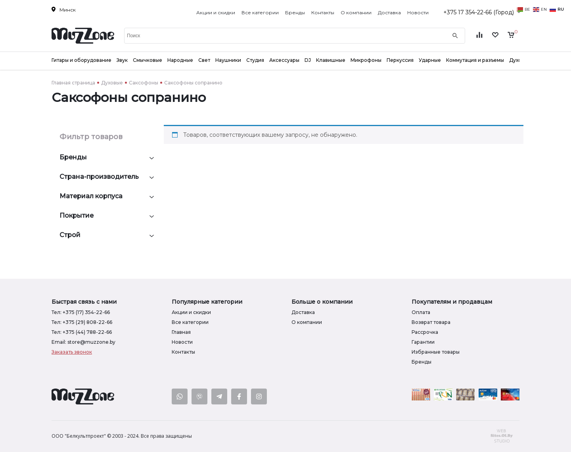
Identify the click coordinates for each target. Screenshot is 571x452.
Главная (181, 332)
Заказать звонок (72, 352)
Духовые (112, 83)
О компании (356, 12)
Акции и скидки (215, 12)
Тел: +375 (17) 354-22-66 (81, 312)
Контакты (322, 12)
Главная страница (73, 83)
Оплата (421, 312)
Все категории (260, 12)
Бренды (295, 12)
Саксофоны (143, 83)
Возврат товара (431, 322)
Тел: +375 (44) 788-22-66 (82, 332)
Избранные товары (436, 352)
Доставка (389, 12)
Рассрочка (425, 332)
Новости (418, 12)
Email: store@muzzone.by (83, 342)
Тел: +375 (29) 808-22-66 (82, 322)
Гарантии (423, 342)
